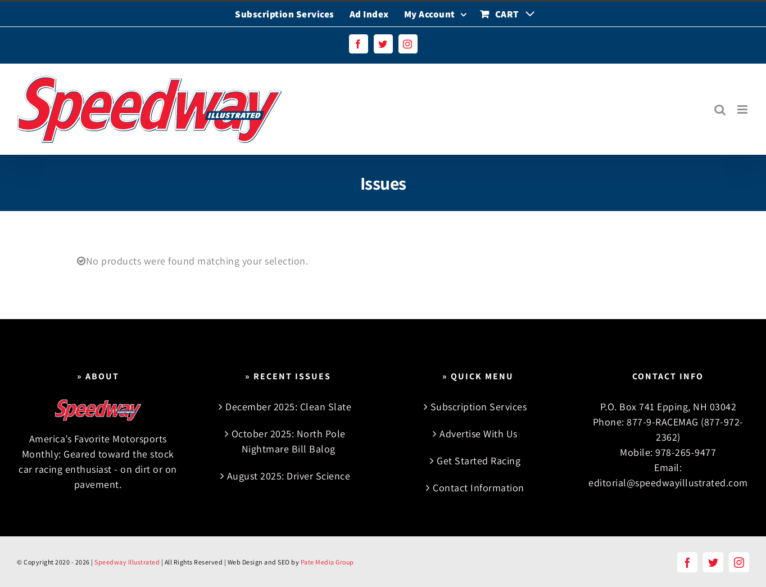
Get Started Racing (478, 460)
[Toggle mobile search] (720, 109)
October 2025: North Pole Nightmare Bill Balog (289, 441)
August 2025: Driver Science (289, 475)
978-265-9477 (685, 452)
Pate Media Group (327, 562)
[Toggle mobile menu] (743, 109)
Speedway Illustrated (127, 562)
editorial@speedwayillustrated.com (668, 482)
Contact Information (478, 487)
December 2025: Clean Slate (288, 406)
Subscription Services (478, 406)
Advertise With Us (478, 433)
